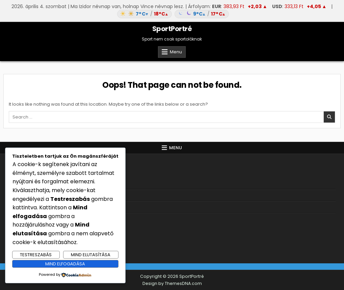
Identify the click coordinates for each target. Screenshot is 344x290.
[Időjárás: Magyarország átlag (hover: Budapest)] (172, 14)
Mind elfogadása (65, 264)
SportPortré (172, 28)
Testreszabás (36, 255)
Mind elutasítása (90, 255)
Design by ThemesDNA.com (172, 283)
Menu (176, 52)
